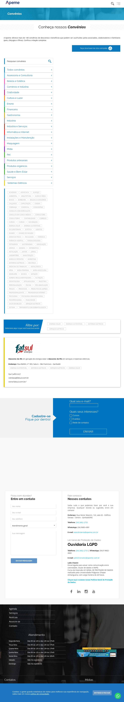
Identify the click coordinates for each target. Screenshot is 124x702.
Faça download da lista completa (96, 48)
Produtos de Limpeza (39, 289)
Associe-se (14, 621)
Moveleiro (13, 274)
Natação (34, 274)
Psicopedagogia (15, 300)
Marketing (32, 259)
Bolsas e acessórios (38, 200)
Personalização (15, 285)
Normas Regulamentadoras (20, 278)
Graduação (41, 244)
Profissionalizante (16, 292)
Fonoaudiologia (34, 241)
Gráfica (12, 248)
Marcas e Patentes (16, 259)
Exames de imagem (26, 233)
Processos (23, 289)
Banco (11, 200)
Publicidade (30, 300)
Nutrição (39, 278)
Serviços (29, 177)
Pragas (12, 289)
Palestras (43, 281)
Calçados (13, 203)
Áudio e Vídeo (40, 196)
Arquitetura (26, 196)
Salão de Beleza (15, 304)
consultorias (14, 218)
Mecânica (32, 263)
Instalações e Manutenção (29, 137)
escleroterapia (15, 229)
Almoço (36, 192)
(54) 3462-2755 (82, 522)
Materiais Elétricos (16, 263)
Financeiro (29, 109)
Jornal (33, 252)
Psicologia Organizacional (32, 296)
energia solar (14, 226)
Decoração (33, 222)
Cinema (37, 203)
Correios (42, 218)
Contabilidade (29, 218)
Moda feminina (23, 270)
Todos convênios (29, 69)
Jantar (24, 252)
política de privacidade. (39, 694)
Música (24, 274)
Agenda (13, 609)
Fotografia (13, 244)
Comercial (25, 207)
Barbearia (22, 200)
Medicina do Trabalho (18, 267)
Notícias (13, 617)
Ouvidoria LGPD (82, 544)
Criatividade (29, 92)
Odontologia (14, 281)
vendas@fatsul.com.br (18, 378)
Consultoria (40, 215)
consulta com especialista (19, 211)
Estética (28, 229)
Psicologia (13, 296)
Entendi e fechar (102, 693)
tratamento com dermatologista (32, 307)
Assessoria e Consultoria (29, 75)
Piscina (28, 285)
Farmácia (41, 237)
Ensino (29, 103)
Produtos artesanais (29, 160)
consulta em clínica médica (20, 215)
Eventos (75, 419)
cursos (12, 222)
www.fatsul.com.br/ (17, 382)
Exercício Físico (15, 237)
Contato (13, 626)
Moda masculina (39, 270)
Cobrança (13, 207)
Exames (12, 233)
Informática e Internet (29, 132)
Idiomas (22, 248)
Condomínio (38, 207)
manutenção (28, 255)
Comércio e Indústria (29, 86)
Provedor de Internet (36, 292)
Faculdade (29, 237)
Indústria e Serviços (29, 126)
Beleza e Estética (29, 81)
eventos (39, 229)
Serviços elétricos (33, 304)
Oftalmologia (29, 281)
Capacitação (26, 203)
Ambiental (13, 196)
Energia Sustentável (32, 226)
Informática (34, 248)
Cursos (74, 415)
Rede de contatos (79, 422)
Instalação (13, 252)
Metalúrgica (36, 267)
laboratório (14, 255)
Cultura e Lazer (29, 98)
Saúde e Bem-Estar (29, 171)
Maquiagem (29, 143)
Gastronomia (29, 115)
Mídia (29, 149)
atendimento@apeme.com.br (86, 532)
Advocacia (25, 192)
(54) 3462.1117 (14, 374)
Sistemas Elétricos (30, 183)
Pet (29, 154)
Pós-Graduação (41, 285)
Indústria (29, 120)
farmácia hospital (16, 241)
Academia (13, 192)
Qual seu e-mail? (80, 401)
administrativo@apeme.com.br (87, 558)
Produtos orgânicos (29, 166)
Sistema (12, 307)
